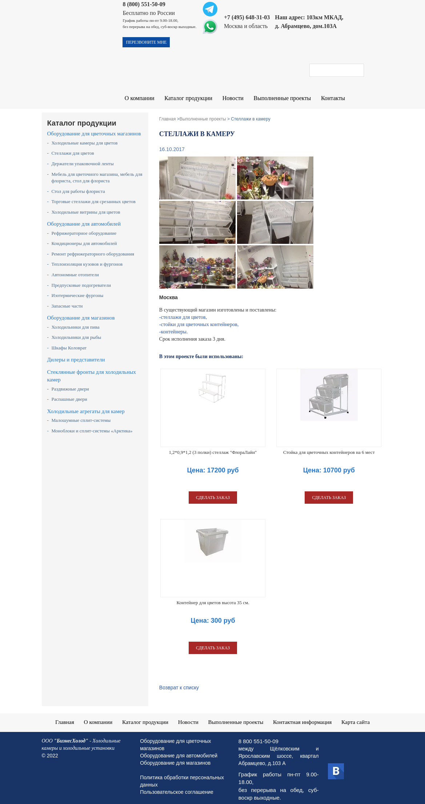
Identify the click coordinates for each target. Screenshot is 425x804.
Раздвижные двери (70, 382)
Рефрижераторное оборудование (84, 226)
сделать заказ (213, 491)
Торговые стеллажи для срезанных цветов (94, 195)
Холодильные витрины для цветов (86, 205)
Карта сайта (358, 715)
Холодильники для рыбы (76, 330)
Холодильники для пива (76, 320)
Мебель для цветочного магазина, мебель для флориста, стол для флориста (97, 171)
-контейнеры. (173, 325)
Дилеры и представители (76, 353)
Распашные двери (69, 392)
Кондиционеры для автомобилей (84, 236)
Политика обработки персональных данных (182, 774)
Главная (62, 715)
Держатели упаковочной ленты (83, 157)
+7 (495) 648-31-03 (247, 17)
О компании (139, 98)
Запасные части (67, 299)
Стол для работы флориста (78, 184)
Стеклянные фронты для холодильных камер (91, 369)
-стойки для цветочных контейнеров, (199, 318)
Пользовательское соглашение (176, 785)
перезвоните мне (147, 42)
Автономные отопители (75, 268)
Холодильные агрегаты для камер (86, 405)
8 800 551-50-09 (258, 734)
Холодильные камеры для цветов (85, 136)
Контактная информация (303, 715)
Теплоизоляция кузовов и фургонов (87, 257)
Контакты (329, 98)
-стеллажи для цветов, (183, 310)
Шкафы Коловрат (69, 341)
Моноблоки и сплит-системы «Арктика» (92, 424)
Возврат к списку (179, 681)
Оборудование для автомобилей (84, 217)
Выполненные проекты (279, 98)
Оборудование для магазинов (81, 311)
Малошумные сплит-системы (81, 413)
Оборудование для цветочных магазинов (94, 127)
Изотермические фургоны (78, 289)
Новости (230, 98)
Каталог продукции (187, 98)
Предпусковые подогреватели (81, 278)
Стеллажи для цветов (73, 146)
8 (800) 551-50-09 (144, 4)
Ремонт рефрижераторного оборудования (93, 247)
